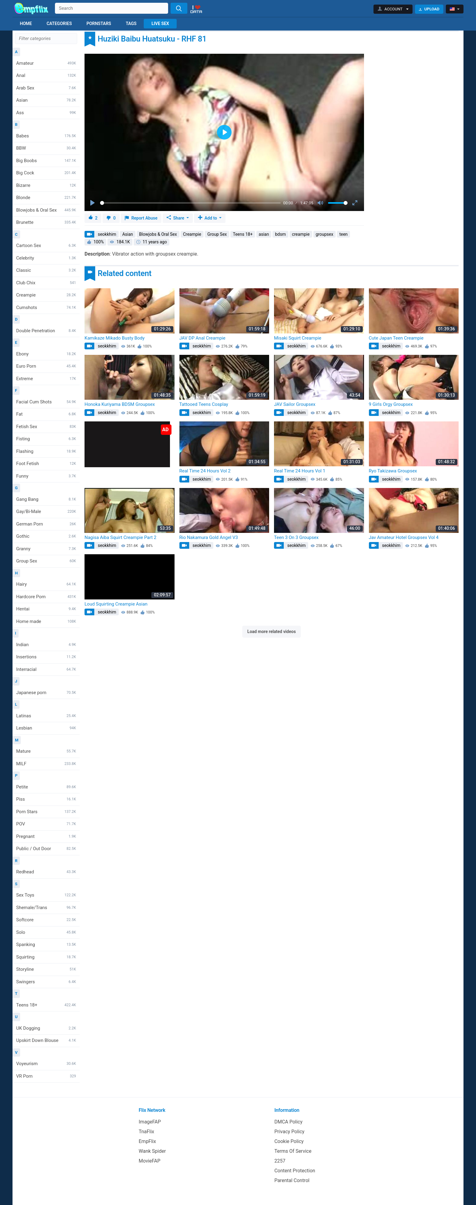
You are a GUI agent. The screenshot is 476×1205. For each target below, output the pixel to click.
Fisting (46, 439)
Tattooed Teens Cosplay (203, 404)
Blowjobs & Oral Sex (46, 210)
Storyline (46, 969)
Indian (46, 644)
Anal (46, 75)
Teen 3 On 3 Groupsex (296, 537)
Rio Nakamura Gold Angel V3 (208, 537)
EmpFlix (147, 1141)
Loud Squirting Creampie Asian (116, 604)
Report (141, 218)
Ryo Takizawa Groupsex (393, 471)
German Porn (46, 524)
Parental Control (291, 1180)
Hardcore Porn (46, 596)
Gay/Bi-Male (46, 511)
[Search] (179, 8)
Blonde (46, 197)
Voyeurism (46, 1063)
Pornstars (98, 23)
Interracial (46, 669)
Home (26, 23)
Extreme (46, 378)
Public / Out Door (46, 848)
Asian (46, 100)
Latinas (46, 716)
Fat (46, 414)
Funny (46, 476)
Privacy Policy (289, 1131)
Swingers (46, 982)
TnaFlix (146, 1131)
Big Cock (46, 173)
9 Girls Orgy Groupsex (391, 404)
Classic (46, 270)
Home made (46, 621)
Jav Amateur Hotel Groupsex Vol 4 (404, 537)
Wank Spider (152, 1151)
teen (343, 234)
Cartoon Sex (46, 245)
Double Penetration (46, 330)
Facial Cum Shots (46, 402)
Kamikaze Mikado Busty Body (115, 338)
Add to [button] (208, 218)
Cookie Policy (289, 1141)
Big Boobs (46, 160)
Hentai (46, 609)
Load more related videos (271, 631)
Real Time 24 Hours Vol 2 (205, 471)
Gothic (46, 536)
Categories (59, 23)
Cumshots (46, 307)
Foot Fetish (46, 463)
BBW (46, 148)
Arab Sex (46, 88)
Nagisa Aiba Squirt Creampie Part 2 (120, 537)
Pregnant (46, 836)
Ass (46, 112)
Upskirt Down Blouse (46, 1040)
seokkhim (106, 234)
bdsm (280, 234)
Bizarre (46, 185)
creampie (301, 234)
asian (264, 234)
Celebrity (46, 258)
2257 (279, 1161)
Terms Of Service (293, 1151)
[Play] (93, 203)
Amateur (46, 63)
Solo (46, 932)
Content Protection (294, 1171)
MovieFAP (149, 1161)
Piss (46, 799)
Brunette (46, 222)
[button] (393, 9)
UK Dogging (46, 1028)
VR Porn (46, 1076)
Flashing (46, 451)
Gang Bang (46, 499)
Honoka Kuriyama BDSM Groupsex (120, 404)
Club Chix (46, 283)
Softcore (46, 920)
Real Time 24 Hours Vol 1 (299, 471)
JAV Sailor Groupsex (295, 404)
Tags (131, 23)
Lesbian (46, 728)
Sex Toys (46, 895)
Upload (429, 9)
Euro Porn (46, 366)
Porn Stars (46, 811)
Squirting (46, 957)
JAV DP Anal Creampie (202, 338)
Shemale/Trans (46, 907)
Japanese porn (46, 692)
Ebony (46, 354)
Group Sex (46, 561)
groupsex (325, 234)
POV (46, 824)
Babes (46, 136)
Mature (46, 751)
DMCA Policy (288, 1122)
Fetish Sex (46, 426)
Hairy (46, 584)
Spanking (46, 944)
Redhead (46, 872)
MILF (46, 763)
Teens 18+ (46, 1005)
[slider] (190, 203)
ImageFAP (150, 1122)
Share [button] (176, 218)
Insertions (46, 657)
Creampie (46, 295)
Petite (46, 787)
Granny (46, 549)
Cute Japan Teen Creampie (396, 338)
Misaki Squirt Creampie (297, 338)
